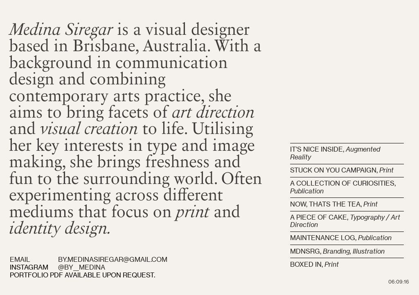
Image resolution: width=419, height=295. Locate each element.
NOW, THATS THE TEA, (334, 204)
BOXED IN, (314, 264)
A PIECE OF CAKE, (345, 221)
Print (386, 170)
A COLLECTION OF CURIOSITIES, (343, 187)
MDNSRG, (338, 251)
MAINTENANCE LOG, (341, 238)
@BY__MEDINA (81, 267)
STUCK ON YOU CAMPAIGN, (334, 170)
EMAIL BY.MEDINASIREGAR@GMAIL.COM (89, 259)
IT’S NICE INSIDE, (318, 149)
